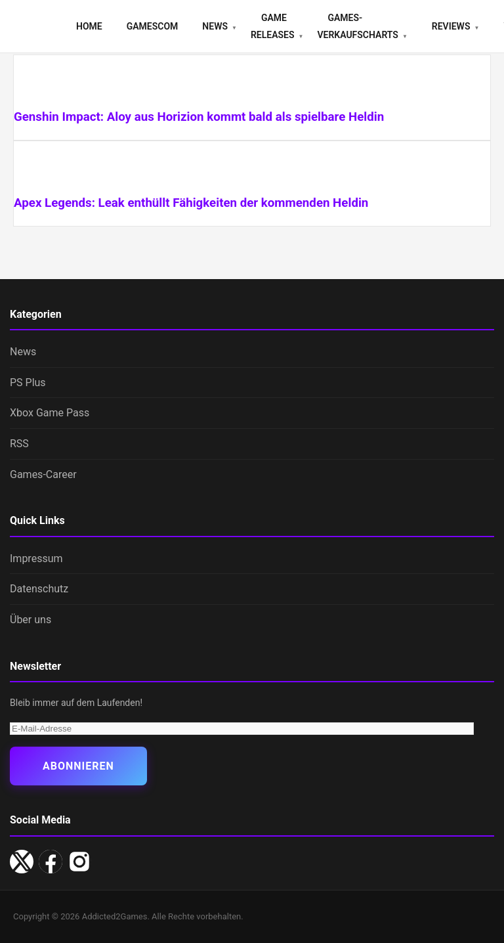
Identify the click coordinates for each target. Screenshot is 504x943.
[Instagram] (79, 861)
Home (89, 26)
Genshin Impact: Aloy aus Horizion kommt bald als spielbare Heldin (199, 117)
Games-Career (43, 474)
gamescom (152, 26)
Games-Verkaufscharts (357, 26)
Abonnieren (78, 766)
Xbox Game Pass (49, 412)
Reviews (451, 26)
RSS (19, 443)
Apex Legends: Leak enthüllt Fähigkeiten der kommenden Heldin (191, 203)
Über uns (30, 619)
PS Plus (28, 382)
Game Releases (273, 26)
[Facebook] (50, 861)
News (215, 26)
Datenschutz (39, 588)
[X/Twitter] (21, 861)
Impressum (36, 558)
